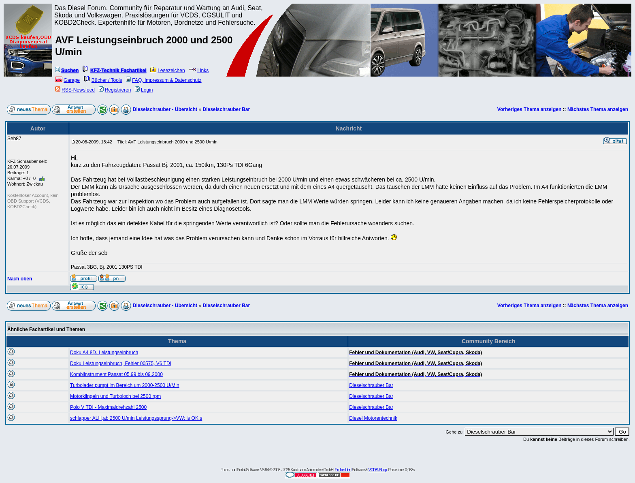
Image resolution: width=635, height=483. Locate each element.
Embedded (343, 470)
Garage (67, 80)
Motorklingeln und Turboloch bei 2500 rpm (115, 396)
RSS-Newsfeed (75, 90)
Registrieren (115, 90)
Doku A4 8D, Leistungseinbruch (104, 352)
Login (144, 90)
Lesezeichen (167, 70)
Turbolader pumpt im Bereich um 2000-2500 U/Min (124, 385)
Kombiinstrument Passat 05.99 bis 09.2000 (116, 374)
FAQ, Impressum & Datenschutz (163, 80)
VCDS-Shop (377, 470)
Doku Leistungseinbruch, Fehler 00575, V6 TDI (120, 363)
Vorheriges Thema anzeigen (529, 109)
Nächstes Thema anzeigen (597, 109)
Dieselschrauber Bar (226, 109)
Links (199, 70)
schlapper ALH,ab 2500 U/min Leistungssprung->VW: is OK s (136, 418)
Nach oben (19, 279)
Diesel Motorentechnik (373, 418)
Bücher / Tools (103, 80)
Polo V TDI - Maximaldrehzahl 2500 (108, 407)
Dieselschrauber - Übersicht (165, 109)
